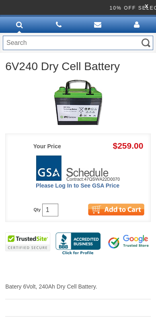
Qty (37, 210)
